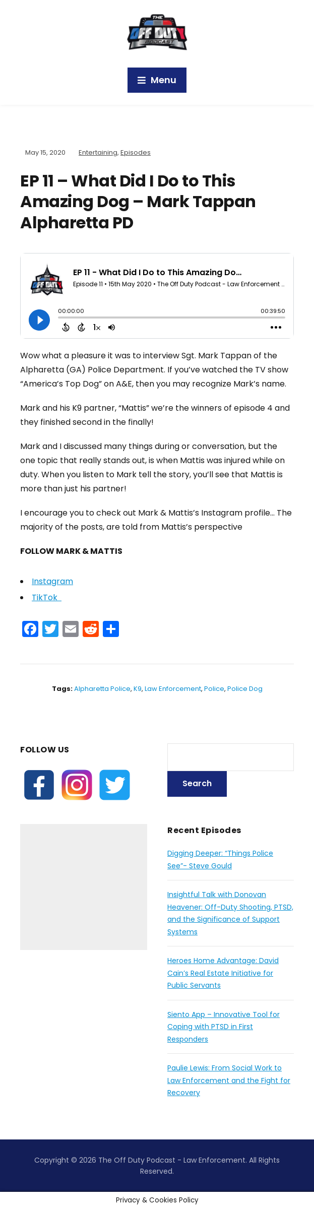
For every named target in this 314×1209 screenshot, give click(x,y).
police (214, 688)
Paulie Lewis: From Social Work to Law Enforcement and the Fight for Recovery (228, 1080)
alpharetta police (102, 688)
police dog (245, 688)
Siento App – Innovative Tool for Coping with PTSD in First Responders (223, 1026)
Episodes (135, 152)
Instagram (52, 581)
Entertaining (98, 152)
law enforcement (173, 688)
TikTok (46, 597)
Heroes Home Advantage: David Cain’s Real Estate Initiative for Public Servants (223, 973)
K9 (138, 688)
